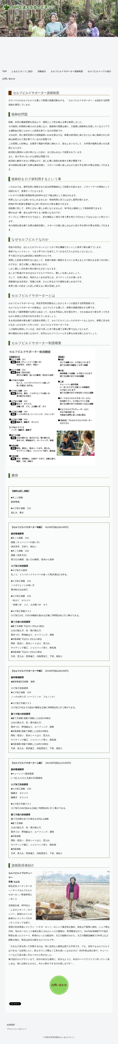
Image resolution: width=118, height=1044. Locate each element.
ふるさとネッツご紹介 (22, 71)
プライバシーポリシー (17, 1029)
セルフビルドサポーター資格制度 (67, 71)
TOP (4, 71)
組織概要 (11, 1025)
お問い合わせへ (59, 989)
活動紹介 (41, 71)
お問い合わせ (8, 78)
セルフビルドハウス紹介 (99, 71)
